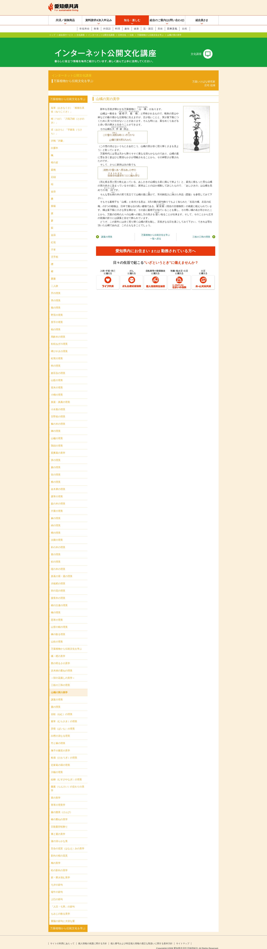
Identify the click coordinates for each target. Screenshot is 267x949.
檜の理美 (55, 607)
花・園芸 (148, 28)
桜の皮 (54, 157)
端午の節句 (57, 886)
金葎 (53, 186)
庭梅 (53, 164)
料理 (117, 28)
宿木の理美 (57, 382)
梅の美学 (55, 857)
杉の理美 (55, 556)
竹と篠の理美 (58, 737)
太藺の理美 (57, 534)
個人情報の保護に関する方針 (92, 938)
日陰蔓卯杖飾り (59, 821)
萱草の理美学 (58, 799)
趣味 (127, 28)
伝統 (132, 35)
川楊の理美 (57, 766)
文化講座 (80, 35)
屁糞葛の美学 (58, 447)
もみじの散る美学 (60, 908)
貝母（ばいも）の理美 (63, 723)
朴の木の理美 (58, 541)
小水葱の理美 (58, 404)
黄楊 (53, 200)
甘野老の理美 (58, 411)
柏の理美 (55, 324)
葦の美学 (55, 792)
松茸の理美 (57, 353)
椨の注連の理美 (59, 599)
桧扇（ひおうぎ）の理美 (64, 752)
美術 (160, 28)
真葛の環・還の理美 (61, 570)
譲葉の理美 (106, 231)
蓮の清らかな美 (59, 835)
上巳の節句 (57, 893)
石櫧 (53, 171)
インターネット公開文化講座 (101, 35)
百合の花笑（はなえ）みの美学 (67, 843)
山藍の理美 (57, 374)
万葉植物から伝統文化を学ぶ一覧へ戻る (155, 231)
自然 (184, 28)
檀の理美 (55, 527)
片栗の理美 (57, 505)
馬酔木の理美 (58, 331)
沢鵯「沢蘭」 (58, 135)
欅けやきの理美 (59, 345)
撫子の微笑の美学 (60, 744)
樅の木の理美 (58, 563)
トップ (52, 35)
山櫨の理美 (57, 432)
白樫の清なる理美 (60, 730)
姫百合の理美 (58, 367)
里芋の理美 (57, 316)
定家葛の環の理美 (60, 759)
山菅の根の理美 (59, 621)
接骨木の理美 (58, 592)
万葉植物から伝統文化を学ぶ (150, 35)
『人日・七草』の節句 (63, 901)
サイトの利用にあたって (62, 938)
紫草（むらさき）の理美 (64, 716)
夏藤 (53, 273)
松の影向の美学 (59, 864)
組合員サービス (66, 35)
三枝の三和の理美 (201, 231)
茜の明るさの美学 (60, 657)
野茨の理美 (57, 309)
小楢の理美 (57, 389)
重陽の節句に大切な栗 (63, 915)
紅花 (53, 237)
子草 (53, 244)
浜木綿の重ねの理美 (61, 665)
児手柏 (54, 251)
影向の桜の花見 (59, 850)
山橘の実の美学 (59, 687)
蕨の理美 (55, 461)
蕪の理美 (55, 302)
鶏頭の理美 (57, 440)
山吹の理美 (57, 636)
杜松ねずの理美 (59, 338)
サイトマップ (182, 938)
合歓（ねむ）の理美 (61, 708)
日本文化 (172, 28)
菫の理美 (55, 549)
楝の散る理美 (58, 628)
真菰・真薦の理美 (60, 396)
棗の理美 (55, 701)
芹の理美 (55, 287)
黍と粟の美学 (58, 828)
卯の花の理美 (58, 585)
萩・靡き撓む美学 (60, 872)
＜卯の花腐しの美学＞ (63, 672)
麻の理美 (55, 512)
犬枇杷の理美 (58, 578)
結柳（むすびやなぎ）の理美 (66, 774)
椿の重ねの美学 (59, 814)
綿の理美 (55, 520)
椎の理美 (55, 476)
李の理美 (55, 295)
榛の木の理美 (58, 418)
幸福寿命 (84, 28)
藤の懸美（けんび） (61, 806)
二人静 (54, 280)
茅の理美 (55, 454)
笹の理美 (55, 469)
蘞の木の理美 (58, 498)
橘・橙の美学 (58, 650)
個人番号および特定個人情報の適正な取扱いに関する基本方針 (141, 938)
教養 (96, 28)
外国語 (107, 28)
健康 (136, 28)
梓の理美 (55, 360)
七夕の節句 (57, 879)
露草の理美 (57, 491)
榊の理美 (55, 425)
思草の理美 (57, 614)
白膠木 (54, 142)
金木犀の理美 (58, 483)
